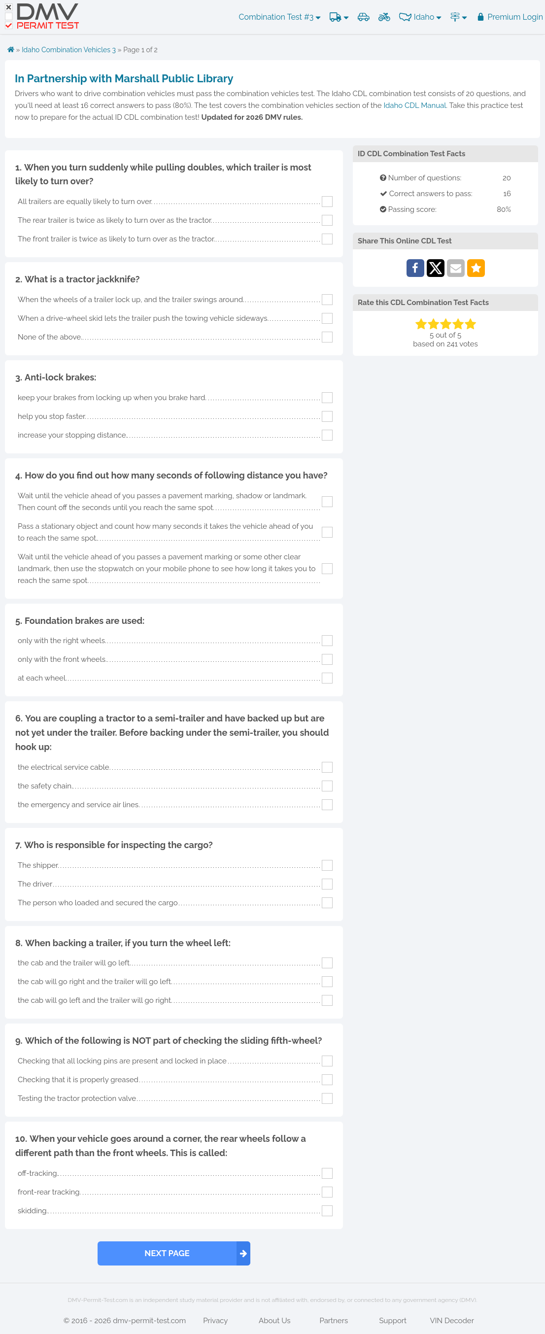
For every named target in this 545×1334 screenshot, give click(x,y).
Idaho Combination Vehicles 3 (69, 50)
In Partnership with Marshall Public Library (124, 78)
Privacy (215, 1320)
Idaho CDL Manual (414, 105)
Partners (333, 1320)
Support (393, 1320)
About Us (274, 1320)
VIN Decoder (452, 1320)
